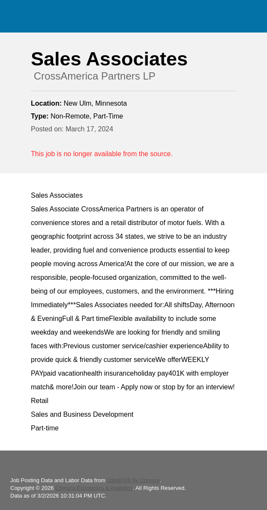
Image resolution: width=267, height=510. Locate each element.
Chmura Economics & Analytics (94, 488)
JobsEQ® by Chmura (133, 480)
